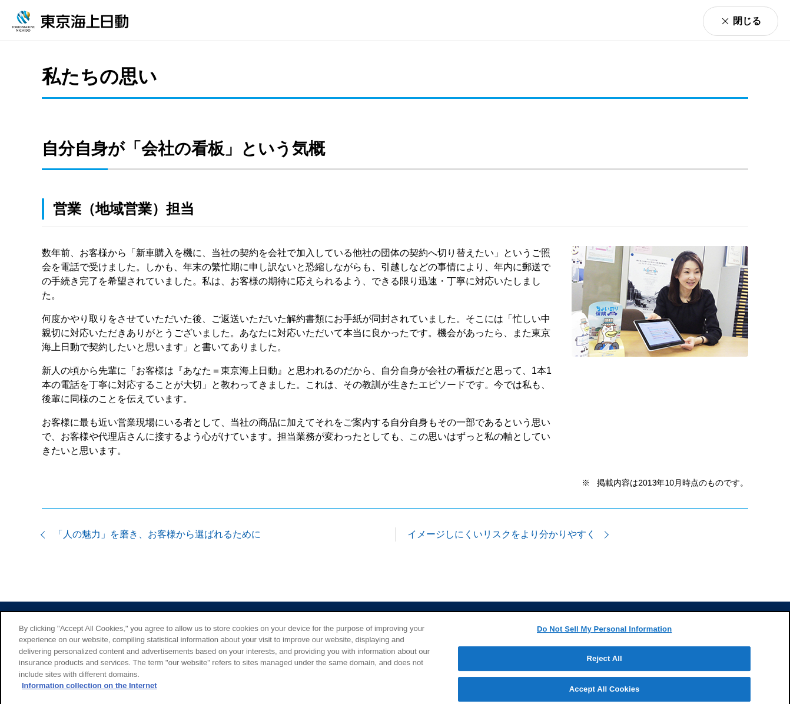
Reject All (604, 663)
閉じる (747, 21)
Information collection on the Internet (89, 690)
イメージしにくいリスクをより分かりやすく (501, 534)
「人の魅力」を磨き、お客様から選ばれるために (157, 534)
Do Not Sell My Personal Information (604, 633)
